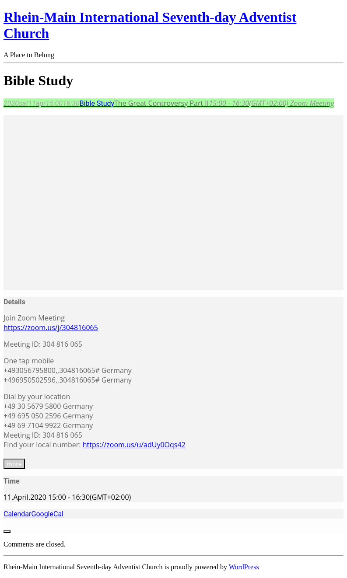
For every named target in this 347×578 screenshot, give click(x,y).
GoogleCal (47, 514)
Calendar (17, 514)
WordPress (244, 567)
